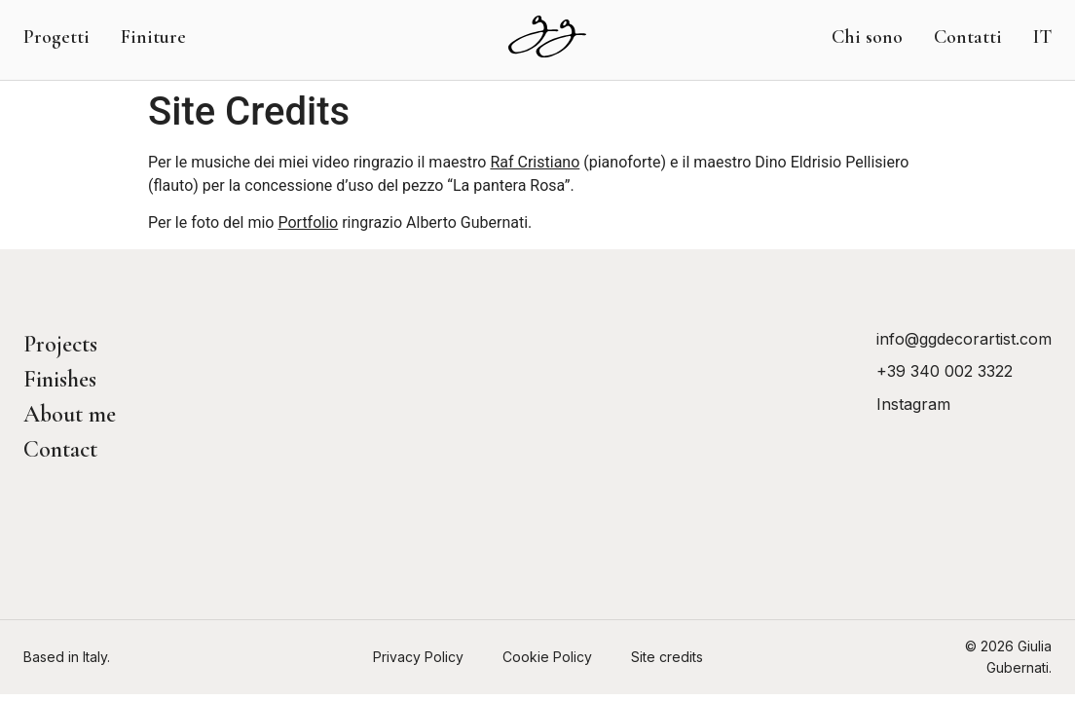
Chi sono (867, 37)
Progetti (56, 37)
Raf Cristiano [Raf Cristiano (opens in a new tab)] (534, 162)
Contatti (968, 37)
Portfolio (308, 222)
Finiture (153, 37)
